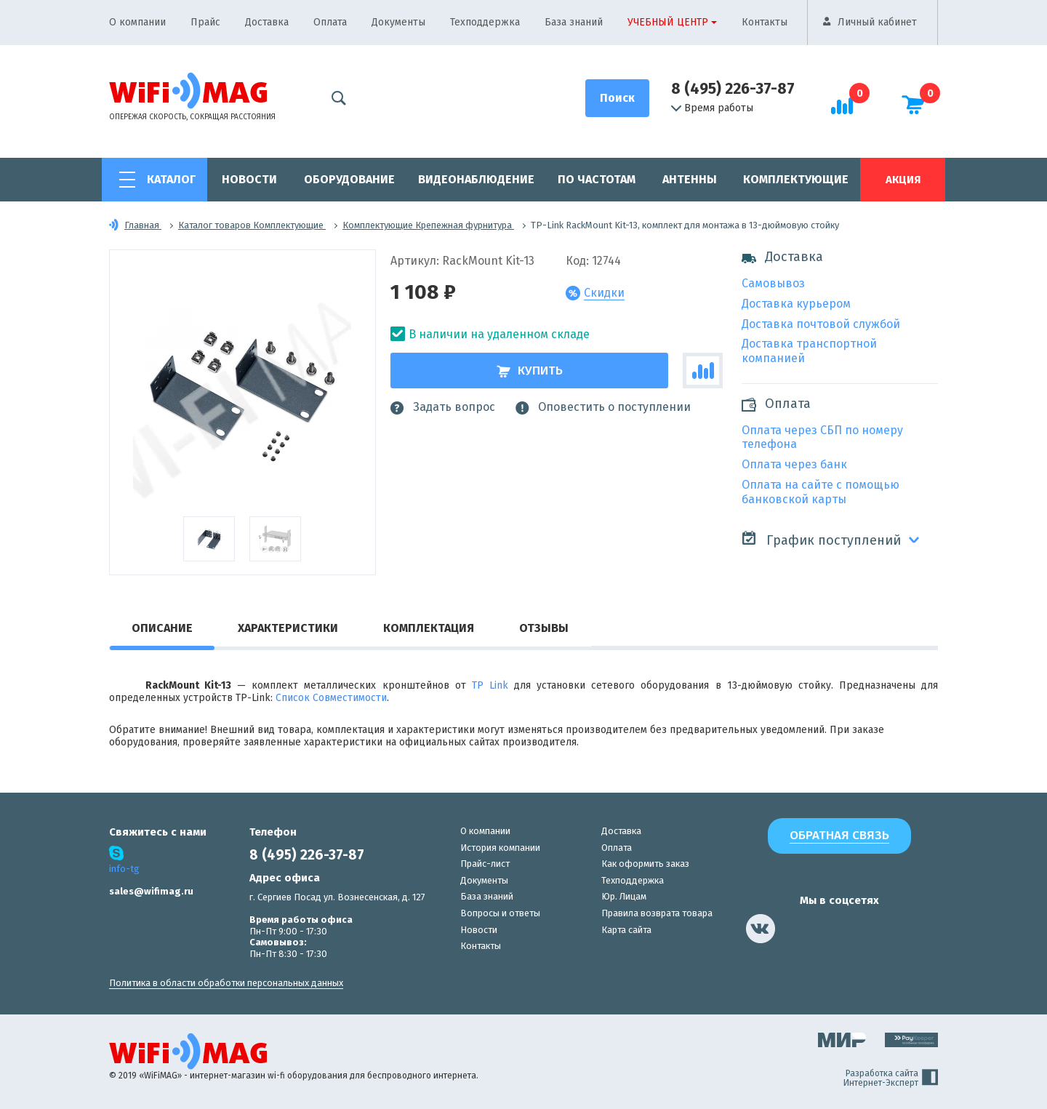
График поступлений (821, 539)
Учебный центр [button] (667, 22)
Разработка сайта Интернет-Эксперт (890, 1078)
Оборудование (349, 179)
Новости (249, 179)
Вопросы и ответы (500, 913)
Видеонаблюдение (476, 179)
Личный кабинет (877, 22)
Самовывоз (773, 283)
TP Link (490, 685)
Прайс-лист (485, 863)
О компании (137, 22)
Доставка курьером (796, 304)
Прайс (205, 22)
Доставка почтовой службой (821, 324)
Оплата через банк (794, 464)
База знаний (574, 22)
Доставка (267, 22)
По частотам (596, 179)
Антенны (689, 179)
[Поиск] (617, 98)
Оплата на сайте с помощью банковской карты (820, 492)
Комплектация (428, 628)
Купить (530, 370)
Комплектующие (796, 179)
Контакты (764, 22)
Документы (398, 22)
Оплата (330, 22)
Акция (903, 179)
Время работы (712, 108)
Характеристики (288, 628)
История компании (500, 847)
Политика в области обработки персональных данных (226, 982)
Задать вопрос (442, 407)
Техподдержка (485, 22)
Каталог (171, 179)
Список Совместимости (331, 698)
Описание (162, 628)
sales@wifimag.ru (151, 891)
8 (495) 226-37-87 (733, 88)
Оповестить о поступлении (603, 407)
